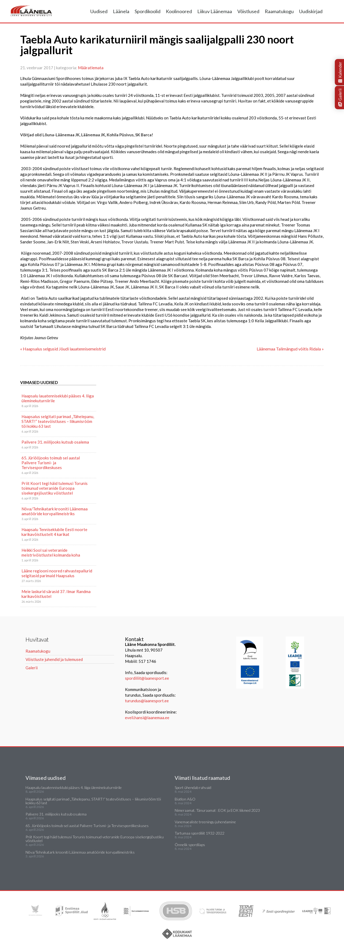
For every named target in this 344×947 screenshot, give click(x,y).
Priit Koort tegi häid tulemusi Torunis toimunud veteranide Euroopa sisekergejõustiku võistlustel (55, 488)
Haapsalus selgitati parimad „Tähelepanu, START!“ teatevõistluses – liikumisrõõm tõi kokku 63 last (58, 421)
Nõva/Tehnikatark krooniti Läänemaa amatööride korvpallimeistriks (55, 511)
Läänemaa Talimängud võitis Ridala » (290, 348)
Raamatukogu (279, 11)
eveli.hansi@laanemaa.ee (147, 717)
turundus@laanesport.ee (147, 700)
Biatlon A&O (185, 799)
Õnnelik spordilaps (190, 844)
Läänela (121, 11)
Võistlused (248, 11)
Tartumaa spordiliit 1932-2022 (199, 833)
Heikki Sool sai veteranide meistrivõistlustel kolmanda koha (51, 552)
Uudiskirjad (310, 11)
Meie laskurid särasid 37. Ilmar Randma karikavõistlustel (56, 594)
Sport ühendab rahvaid (193, 787)
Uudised (99, 11)
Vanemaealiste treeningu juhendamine (205, 822)
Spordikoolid (147, 11)
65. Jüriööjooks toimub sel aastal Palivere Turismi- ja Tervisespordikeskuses (51, 462)
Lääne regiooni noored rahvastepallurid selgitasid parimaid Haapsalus (57, 573)
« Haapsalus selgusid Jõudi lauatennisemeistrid (63, 348)
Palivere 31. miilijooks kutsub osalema (55, 442)
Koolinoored (179, 11)
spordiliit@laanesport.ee (147, 678)
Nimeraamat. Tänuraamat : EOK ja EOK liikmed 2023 (217, 810)
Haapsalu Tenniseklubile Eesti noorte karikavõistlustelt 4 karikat (54, 532)
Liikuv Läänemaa (214, 11)
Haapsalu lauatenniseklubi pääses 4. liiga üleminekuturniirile (58, 398)
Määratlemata (90, 67)
